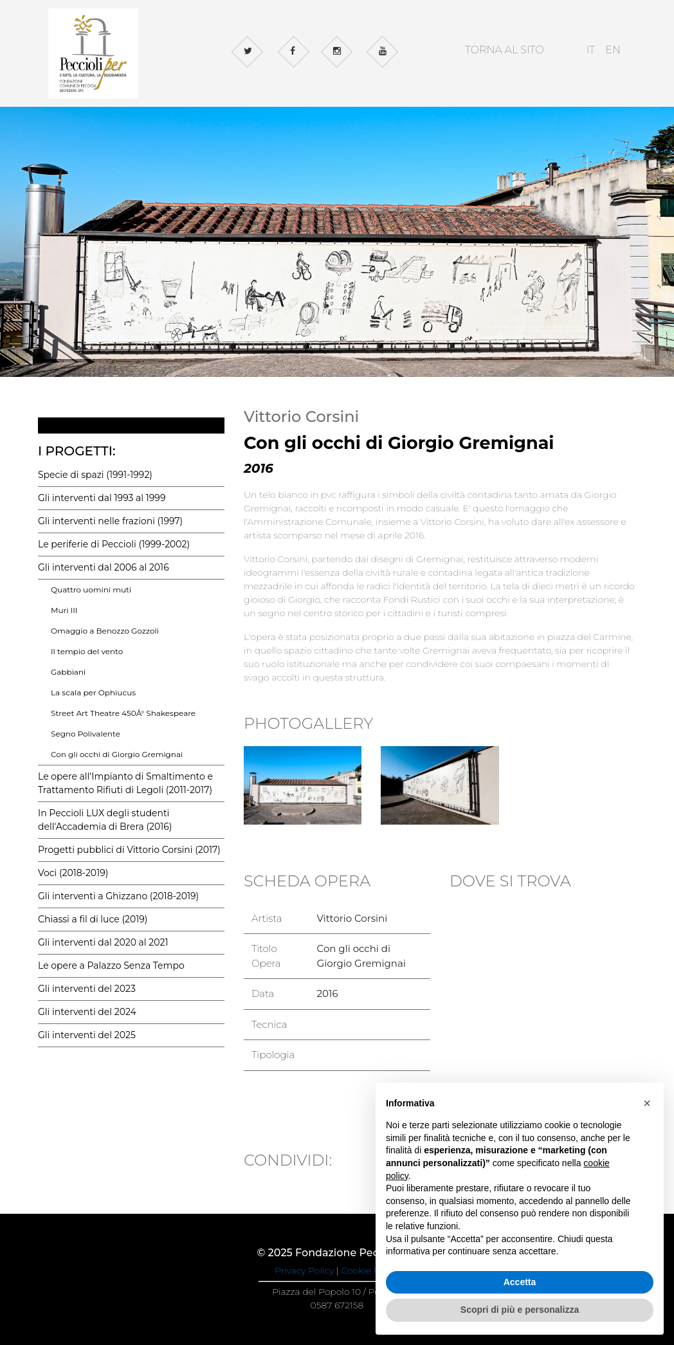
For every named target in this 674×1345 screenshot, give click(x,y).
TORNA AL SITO (504, 50)
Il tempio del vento (87, 651)
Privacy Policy (304, 1270)
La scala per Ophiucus (93, 692)
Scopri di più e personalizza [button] (519, 1309)
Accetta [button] (520, 1282)
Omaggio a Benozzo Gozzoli (105, 631)
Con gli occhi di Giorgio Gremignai (117, 754)
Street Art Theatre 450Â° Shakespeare (123, 713)
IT (591, 50)
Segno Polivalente (85, 733)
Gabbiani (68, 672)
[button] (647, 1103)
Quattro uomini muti (91, 589)
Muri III (64, 610)
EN (613, 50)
